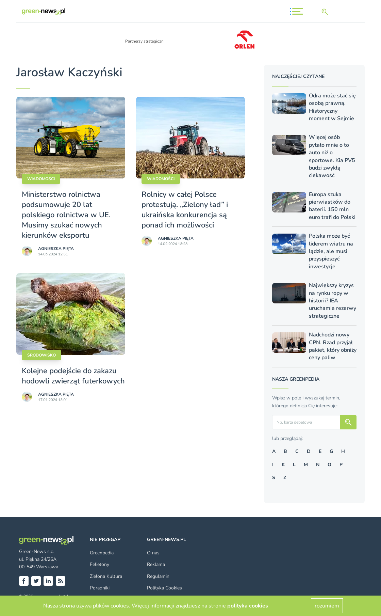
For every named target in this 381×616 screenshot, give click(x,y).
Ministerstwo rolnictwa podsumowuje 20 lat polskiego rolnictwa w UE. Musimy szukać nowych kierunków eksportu (66, 214)
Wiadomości (41, 178)
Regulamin (158, 576)
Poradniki (100, 588)
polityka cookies (247, 606)
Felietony (99, 564)
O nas (153, 553)
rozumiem (327, 606)
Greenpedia (102, 553)
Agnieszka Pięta (56, 248)
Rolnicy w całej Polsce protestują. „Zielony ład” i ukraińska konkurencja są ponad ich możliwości (185, 209)
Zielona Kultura (106, 576)
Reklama (156, 564)
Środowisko (41, 355)
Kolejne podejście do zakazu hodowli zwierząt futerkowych (73, 376)
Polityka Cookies (164, 588)
